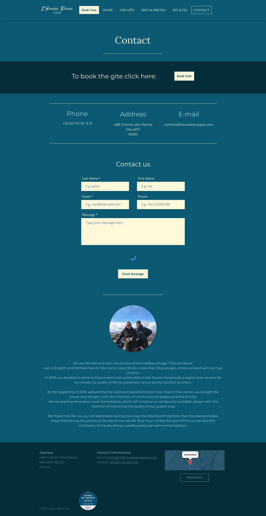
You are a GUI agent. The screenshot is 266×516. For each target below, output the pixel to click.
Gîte (57, 13)
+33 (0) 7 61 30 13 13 (77, 123)
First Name (146, 178)
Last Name (90, 178)
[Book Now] (89, 10)
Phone (143, 196)
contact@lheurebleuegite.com (132, 457)
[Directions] (194, 478)
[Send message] (133, 273)
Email (86, 196)
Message (88, 214)
